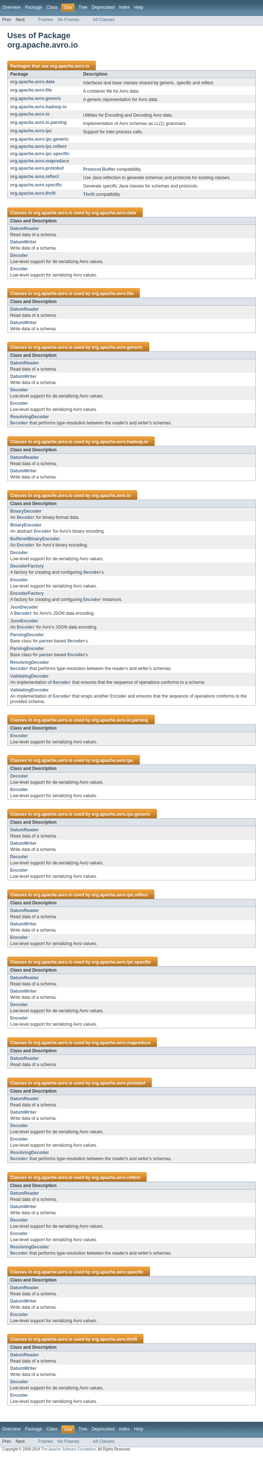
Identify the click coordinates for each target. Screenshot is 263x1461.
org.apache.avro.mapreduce (39, 161)
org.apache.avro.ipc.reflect (38, 146)
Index (124, 7)
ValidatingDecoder (29, 680)
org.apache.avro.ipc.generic (39, 139)
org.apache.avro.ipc (31, 130)
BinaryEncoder (25, 525)
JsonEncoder (24, 623)
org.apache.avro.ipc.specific (40, 153)
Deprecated (103, 7)
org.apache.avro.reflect (34, 176)
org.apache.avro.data (32, 81)
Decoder (19, 255)
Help (138, 7)
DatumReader (24, 228)
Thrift (88, 194)
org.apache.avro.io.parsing (38, 122)
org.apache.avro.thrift (33, 193)
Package (33, 7)
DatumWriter (23, 242)
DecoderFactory (27, 567)
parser (46, 644)
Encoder (19, 268)
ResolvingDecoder (29, 416)
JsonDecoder (24, 609)
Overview (11, 7)
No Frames (68, 19)
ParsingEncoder (27, 651)
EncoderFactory (27, 595)
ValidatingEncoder (29, 694)
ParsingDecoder (27, 637)
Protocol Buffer (99, 169)
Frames (45, 19)
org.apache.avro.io (69, 66)
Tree (83, 7)
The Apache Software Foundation (68, 1455)
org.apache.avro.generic (35, 98)
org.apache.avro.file (31, 90)
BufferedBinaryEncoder (35, 539)
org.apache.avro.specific (36, 184)
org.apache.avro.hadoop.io (38, 106)
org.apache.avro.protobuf (37, 168)
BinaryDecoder (25, 511)
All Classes (103, 19)
